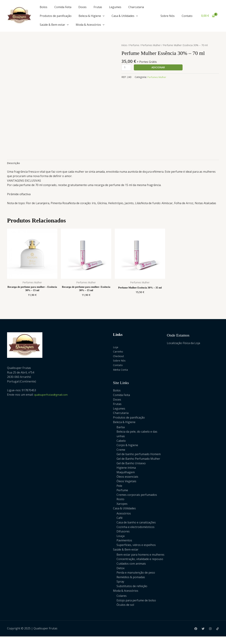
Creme (121, 451)
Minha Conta (121, 371)
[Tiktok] (217, 630)
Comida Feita (62, 7)
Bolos (43, 7)
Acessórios (124, 515)
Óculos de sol (125, 606)
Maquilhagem (126, 474)
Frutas (98, 7)
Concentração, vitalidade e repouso (140, 560)
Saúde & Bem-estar (54, 25)
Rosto (120, 500)
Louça (120, 537)
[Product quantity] (126, 67)
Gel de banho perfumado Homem (139, 455)
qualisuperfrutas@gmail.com (53, 396)
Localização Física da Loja (183, 344)
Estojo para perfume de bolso (136, 602)
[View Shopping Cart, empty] (208, 16)
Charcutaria (136, 7)
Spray (120, 583)
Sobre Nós (170, 16)
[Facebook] (195, 630)
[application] (103, 16)
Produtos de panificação (56, 16)
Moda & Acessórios (90, 25)
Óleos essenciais (127, 478)
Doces (82, 7)
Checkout (119, 357)
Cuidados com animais (131, 565)
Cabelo (121, 442)
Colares (122, 597)
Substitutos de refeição (132, 588)
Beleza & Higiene (92, 16)
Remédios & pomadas (131, 578)
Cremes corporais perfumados (137, 496)
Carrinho (119, 353)
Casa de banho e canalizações (136, 524)
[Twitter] (203, 630)
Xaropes (122, 505)
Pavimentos (124, 542)
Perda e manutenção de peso (136, 574)
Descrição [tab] (13, 163)
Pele (119, 487)
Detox (120, 569)
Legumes (115, 7)
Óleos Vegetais (126, 483)
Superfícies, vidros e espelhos (136, 546)
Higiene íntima (126, 469)
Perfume (135, 45)
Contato (187, 16)
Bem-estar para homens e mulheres (140, 556)
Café (120, 519)
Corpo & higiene (127, 446)
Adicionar (159, 67)
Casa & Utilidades (125, 16)
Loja (116, 348)
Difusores (123, 533)
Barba (121, 428)
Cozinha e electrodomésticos (135, 528)
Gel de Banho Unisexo (131, 465)
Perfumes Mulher (152, 45)
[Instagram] (210, 630)
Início (124, 45)
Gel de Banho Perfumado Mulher (138, 460)
